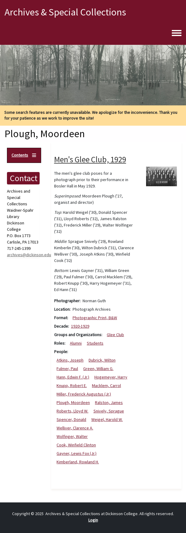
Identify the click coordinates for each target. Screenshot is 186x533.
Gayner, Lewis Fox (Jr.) (76, 453)
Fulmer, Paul (67, 368)
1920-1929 (80, 326)
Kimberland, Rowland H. (78, 462)
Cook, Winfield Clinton (76, 445)
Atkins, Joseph (70, 360)
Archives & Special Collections (65, 12)
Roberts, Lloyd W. (72, 411)
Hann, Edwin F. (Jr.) (73, 377)
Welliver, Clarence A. (75, 428)
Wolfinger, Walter (72, 436)
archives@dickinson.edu (29, 254)
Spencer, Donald (71, 419)
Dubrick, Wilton (102, 360)
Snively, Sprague (108, 411)
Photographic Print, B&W (95, 317)
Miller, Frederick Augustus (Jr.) (84, 394)
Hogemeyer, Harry (110, 377)
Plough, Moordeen (73, 402)
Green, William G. (98, 368)
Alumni (76, 343)
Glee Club (115, 334)
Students (95, 343)
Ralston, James (109, 402)
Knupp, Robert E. (72, 385)
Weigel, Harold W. (107, 419)
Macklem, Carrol (106, 385)
